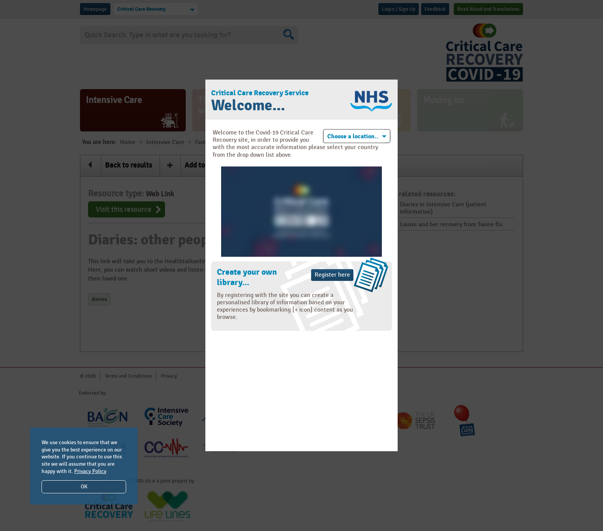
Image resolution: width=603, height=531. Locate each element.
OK (84, 486)
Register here (332, 275)
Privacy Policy (90, 471)
